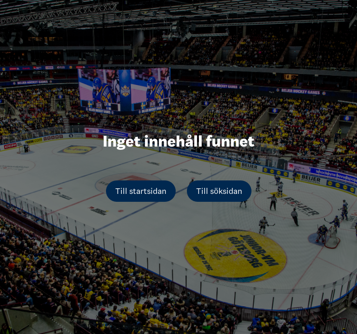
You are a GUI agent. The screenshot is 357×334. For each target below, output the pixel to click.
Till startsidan (140, 191)
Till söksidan (219, 191)
